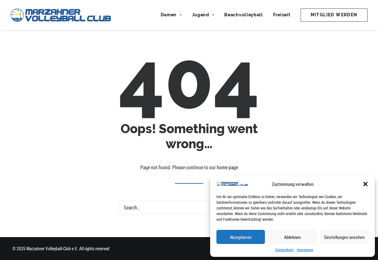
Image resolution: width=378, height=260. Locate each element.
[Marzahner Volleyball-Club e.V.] (61, 15)
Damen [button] (171, 15)
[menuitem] (173, 15)
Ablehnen (292, 237)
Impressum (305, 249)
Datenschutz (284, 249)
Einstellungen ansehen (344, 237)
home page (227, 167)
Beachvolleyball (243, 15)
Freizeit (282, 15)
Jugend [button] (203, 15)
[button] (365, 184)
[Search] (189, 207)
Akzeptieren (240, 237)
